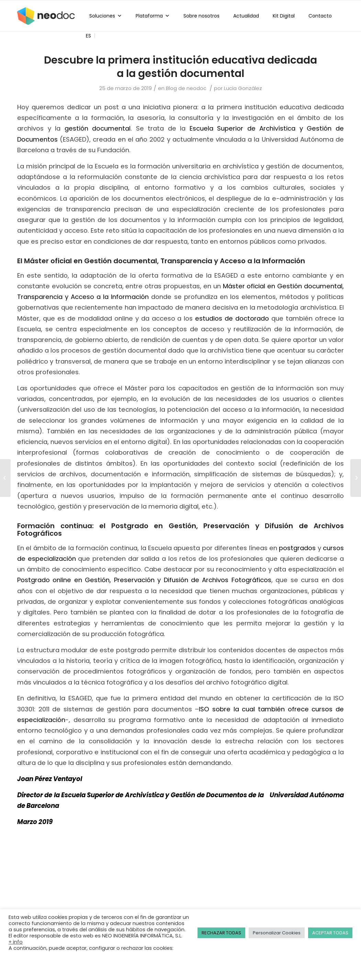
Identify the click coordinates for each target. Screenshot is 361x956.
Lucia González (243, 88)
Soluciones (105, 15)
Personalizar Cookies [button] (277, 933)
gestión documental (98, 128)
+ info (16, 942)
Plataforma (153, 15)
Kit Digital (284, 15)
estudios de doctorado (232, 318)
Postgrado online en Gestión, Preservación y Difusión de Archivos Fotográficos (144, 580)
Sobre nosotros (201, 15)
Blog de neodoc (186, 88)
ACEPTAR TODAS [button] (330, 933)
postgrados (297, 548)
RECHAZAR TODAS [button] (221, 933)
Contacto (320, 15)
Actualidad (246, 15)
